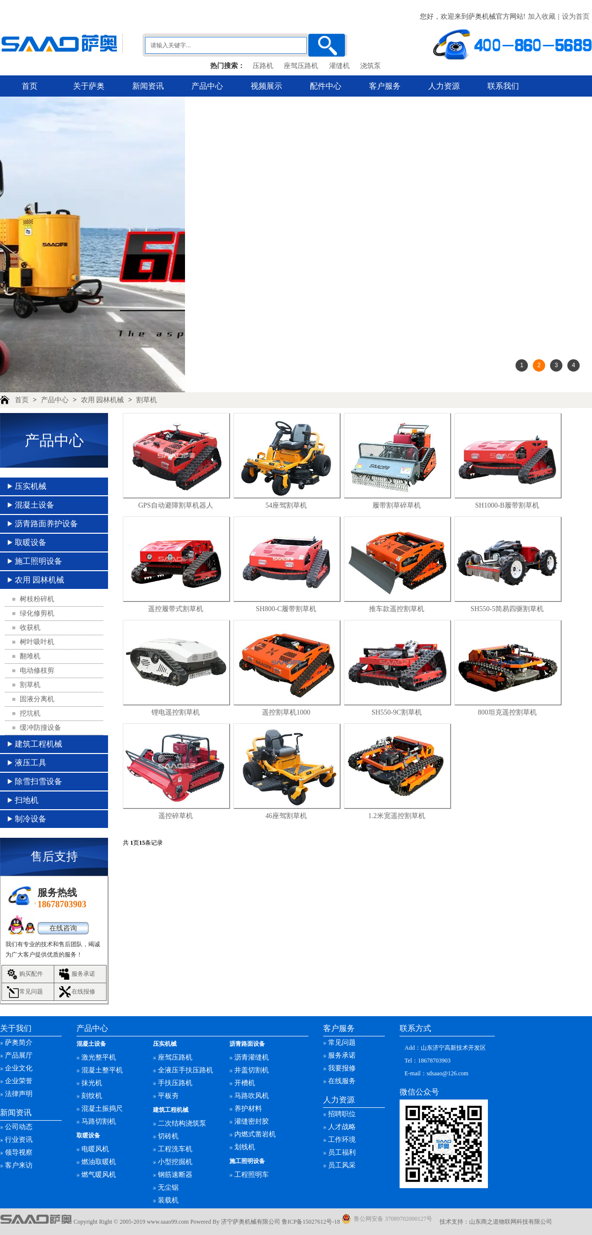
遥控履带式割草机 (175, 609)
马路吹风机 (251, 1095)
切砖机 (168, 1136)
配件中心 (325, 86)
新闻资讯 (148, 86)
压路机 (263, 65)
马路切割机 (98, 1121)
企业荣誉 (19, 1081)
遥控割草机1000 (286, 712)
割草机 (146, 400)
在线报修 (83, 991)
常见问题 (31, 991)
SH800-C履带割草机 (286, 609)
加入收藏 (541, 16)
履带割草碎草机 (396, 505)
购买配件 (31, 973)
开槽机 (244, 1083)
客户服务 (385, 86)
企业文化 (19, 1068)
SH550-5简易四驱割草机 (507, 609)
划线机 (244, 1147)
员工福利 (342, 1152)
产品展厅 (19, 1055)
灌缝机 (339, 65)
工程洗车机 (175, 1149)
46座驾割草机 (286, 816)
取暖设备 (30, 542)
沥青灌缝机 (251, 1057)
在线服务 (342, 1081)
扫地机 (26, 800)
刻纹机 (91, 1095)
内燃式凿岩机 (255, 1134)
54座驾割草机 (286, 505)
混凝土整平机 (102, 1070)
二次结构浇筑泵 (182, 1123)
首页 (29, 86)
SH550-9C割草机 (396, 712)
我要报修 (342, 1068)
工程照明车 (251, 1174)
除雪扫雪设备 (38, 781)
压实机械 (30, 486)
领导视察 (19, 1152)
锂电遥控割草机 (175, 712)
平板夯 (168, 1095)
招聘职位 (342, 1114)
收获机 (30, 627)
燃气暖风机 (98, 1174)
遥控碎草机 (175, 816)
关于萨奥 (89, 86)
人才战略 (342, 1127)
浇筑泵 (370, 65)
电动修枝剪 (37, 670)
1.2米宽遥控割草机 (396, 816)
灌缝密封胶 (251, 1121)
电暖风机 (95, 1149)
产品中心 (207, 86)
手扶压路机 (175, 1083)
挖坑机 (30, 713)
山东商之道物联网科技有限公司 (510, 1221)
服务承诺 (83, 973)
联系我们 (503, 86)
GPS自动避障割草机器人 (175, 505)
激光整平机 (98, 1057)
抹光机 (91, 1083)
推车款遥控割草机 (396, 609)
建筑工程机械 (38, 744)
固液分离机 (37, 699)
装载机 (168, 1200)
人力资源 (444, 86)
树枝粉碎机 (37, 599)
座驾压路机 (301, 65)
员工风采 (342, 1165)
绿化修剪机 (37, 613)
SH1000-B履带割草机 (507, 505)
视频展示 (266, 86)
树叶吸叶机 (37, 642)
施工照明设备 (38, 561)
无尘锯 (168, 1187)
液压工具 (30, 762)
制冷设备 (30, 819)
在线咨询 (63, 928)
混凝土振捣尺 (102, 1108)
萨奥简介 (19, 1042)
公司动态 (19, 1127)
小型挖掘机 (175, 1162)
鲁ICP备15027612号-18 (311, 1221)
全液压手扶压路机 (185, 1070)
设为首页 (576, 16)
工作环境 (342, 1139)
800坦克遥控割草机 (507, 712)
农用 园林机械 (102, 400)
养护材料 (248, 1108)
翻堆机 (30, 656)
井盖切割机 (251, 1070)
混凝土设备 (34, 505)
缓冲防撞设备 (40, 727)
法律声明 (19, 1094)
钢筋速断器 (175, 1174)
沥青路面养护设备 (46, 523)
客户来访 (19, 1165)
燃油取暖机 (98, 1162)
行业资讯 (19, 1139)
